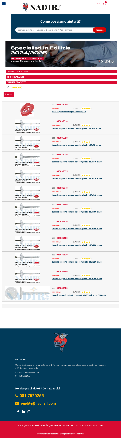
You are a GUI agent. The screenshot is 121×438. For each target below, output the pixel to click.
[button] (99, 30)
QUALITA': (76, 108)
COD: (53, 105)
